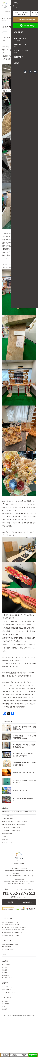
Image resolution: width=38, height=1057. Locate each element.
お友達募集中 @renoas (34, 1054)
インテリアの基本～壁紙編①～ (12, 826)
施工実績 (4, 1043)
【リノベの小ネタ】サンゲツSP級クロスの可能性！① (18, 852)
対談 (3, 1041)
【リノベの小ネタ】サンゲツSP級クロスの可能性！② (18, 846)
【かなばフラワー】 (9, 268)
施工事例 (5, 1017)
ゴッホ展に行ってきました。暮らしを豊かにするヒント (24, 747)
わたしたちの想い (6, 999)
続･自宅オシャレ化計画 (9, 878)
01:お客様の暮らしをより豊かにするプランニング (14, 961)
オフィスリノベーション (8, 1021)
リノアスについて (8, 952)
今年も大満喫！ (7, 863)
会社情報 (5, 995)
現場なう (12, 14)
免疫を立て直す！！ (8, 868)
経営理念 (4, 1001)
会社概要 (4, 1007)
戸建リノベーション (7, 1024)
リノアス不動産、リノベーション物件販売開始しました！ (24, 738)
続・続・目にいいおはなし (10, 873)
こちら (9, 677)
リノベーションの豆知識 (28, 11)
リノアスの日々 (18, 14)
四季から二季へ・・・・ (21, 791)
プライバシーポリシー (7, 1012)
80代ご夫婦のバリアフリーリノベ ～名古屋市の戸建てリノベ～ (18, 839)
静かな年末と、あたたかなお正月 (23, 774)
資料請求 (10, 936)
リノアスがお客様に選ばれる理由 (10, 959)
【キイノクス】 (19, 51)
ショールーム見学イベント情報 (5, 1054)
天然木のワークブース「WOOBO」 (11, 969)
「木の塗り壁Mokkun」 (10, 234)
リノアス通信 (6, 1032)
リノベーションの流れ (7, 984)
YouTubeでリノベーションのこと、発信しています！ (23, 756)
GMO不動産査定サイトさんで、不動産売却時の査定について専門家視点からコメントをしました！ (18, 815)
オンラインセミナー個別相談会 (14, 1054)
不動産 (4, 989)
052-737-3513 (19, 927)
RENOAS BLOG (7, 32)
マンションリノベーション (19, 11)
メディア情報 (33, 14)
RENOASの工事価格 (7, 981)
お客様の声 (5, 1035)
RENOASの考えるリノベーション (10, 956)
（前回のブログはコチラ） (11, 57)
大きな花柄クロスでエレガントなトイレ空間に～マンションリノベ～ (18, 832)
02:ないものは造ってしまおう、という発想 (13, 964)
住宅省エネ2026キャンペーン (11, 858)
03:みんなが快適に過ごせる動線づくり (12, 967)
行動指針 (4, 1004)
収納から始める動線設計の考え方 (10, 978)
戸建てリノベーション (9, 11)
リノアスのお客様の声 (6, 14)
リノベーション (7, 975)
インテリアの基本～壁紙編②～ (12, 821)
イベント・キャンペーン (25, 14)
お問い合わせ (27, 936)
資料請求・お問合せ (23, 1054)
